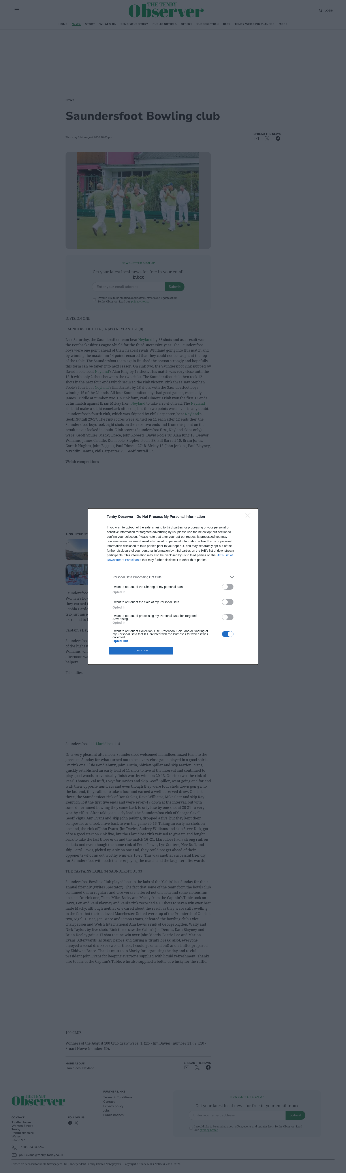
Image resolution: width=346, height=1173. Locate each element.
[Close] (249, 517)
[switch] (227, 587)
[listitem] (173, 577)
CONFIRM (141, 651)
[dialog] (173, 586)
